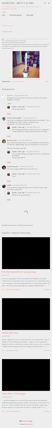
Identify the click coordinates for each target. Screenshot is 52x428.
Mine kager (29, 15)
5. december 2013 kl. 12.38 (33, 174)
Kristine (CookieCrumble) (14, 118)
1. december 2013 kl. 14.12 (30, 118)
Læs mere (46, 289)
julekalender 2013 (18, 81)
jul (11, 81)
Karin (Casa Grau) (12, 140)
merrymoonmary (29, 424)
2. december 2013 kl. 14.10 (20, 185)
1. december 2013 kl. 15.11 (25, 140)
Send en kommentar (13, 289)
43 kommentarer (12, 350)
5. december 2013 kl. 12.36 (33, 127)
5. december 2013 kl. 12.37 (33, 151)
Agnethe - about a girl (18, 3)
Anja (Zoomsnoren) (12, 166)
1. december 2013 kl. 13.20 (21, 95)
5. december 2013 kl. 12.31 (33, 107)
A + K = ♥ (9, 95)
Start (3, 15)
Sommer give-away (10, 332)
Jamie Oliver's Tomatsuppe (13, 393)
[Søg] (45, 3)
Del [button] (46, 81)
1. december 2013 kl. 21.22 (26, 166)
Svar (9, 114)
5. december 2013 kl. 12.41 (33, 192)
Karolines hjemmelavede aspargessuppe (19, 271)
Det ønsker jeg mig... (16, 15)
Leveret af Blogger (26, 421)
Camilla (9, 185)
